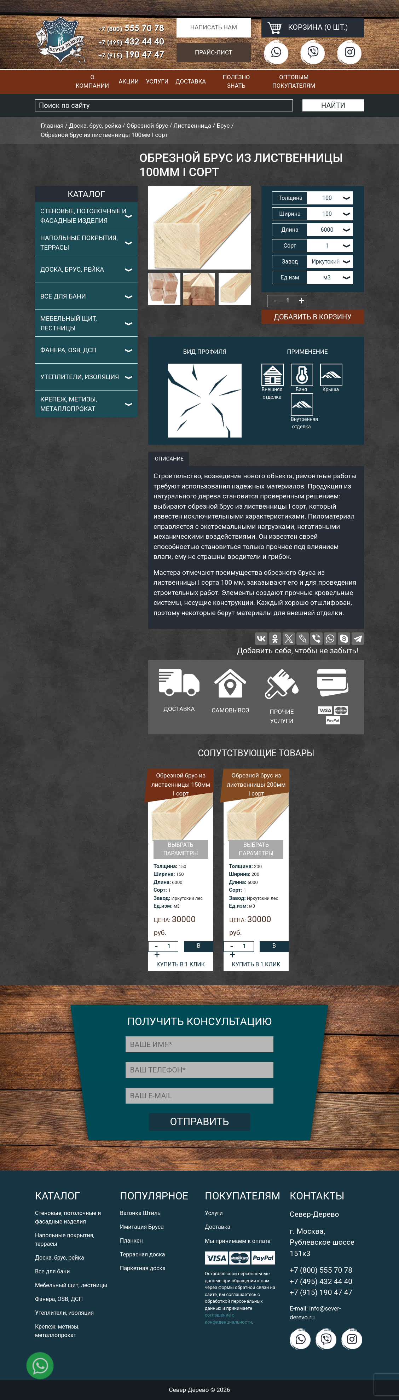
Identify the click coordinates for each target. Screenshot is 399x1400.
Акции (128, 81)
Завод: (162, 898)
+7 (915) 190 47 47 (321, 1292)
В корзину (199, 947)
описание (169, 459)
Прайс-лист (213, 52)
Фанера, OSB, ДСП (68, 350)
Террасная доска (142, 1254)
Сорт (290, 245)
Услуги (157, 81)
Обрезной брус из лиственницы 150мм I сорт (180, 784)
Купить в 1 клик (180, 964)
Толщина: (165, 866)
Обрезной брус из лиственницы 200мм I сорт (256, 784)
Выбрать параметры (180, 849)
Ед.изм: (163, 906)
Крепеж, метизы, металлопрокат (68, 403)
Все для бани (63, 296)
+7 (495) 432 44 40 (321, 1281)
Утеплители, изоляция (79, 377)
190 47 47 (131, 54)
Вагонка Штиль (140, 1213)
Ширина (289, 213)
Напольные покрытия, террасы (79, 242)
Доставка (190, 81)
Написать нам (213, 27)
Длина (290, 229)
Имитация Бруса (142, 1226)
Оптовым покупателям (293, 81)
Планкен (131, 1240)
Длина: (162, 882)
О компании (92, 81)
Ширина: (164, 874)
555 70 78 (131, 27)
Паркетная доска (143, 1268)
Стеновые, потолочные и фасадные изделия (83, 215)
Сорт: (160, 890)
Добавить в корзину (313, 317)
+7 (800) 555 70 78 (321, 1270)
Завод (290, 261)
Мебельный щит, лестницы (68, 323)
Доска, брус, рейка (72, 269)
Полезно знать (236, 81)
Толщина (290, 198)
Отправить (199, 1122)
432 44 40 (131, 41)
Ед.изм (290, 277)
